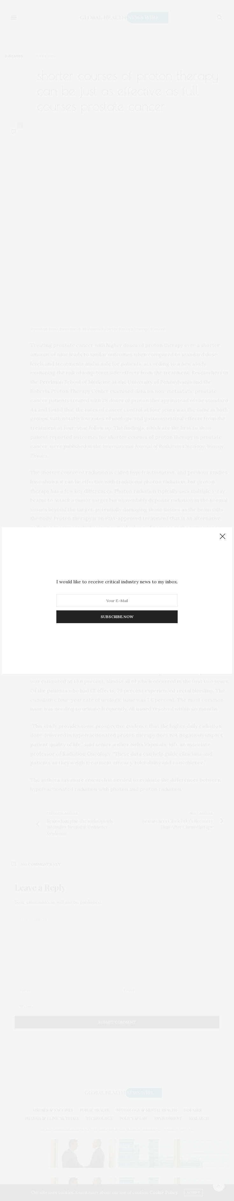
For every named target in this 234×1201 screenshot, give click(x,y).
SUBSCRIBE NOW (117, 616)
